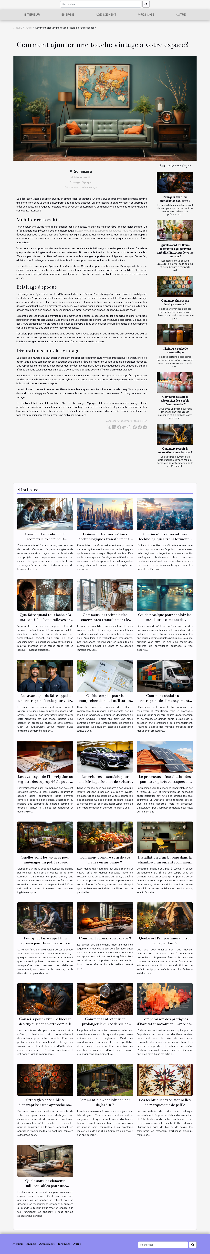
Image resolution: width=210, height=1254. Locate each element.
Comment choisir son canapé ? (105, 938)
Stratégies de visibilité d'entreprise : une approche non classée (45, 1105)
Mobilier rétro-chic (80, 177)
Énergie (67, 15)
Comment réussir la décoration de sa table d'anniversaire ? (175, 400)
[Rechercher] (100, 4)
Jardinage (146, 15)
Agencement (106, 15)
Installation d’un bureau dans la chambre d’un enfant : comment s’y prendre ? (165, 862)
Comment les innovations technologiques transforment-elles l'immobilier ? (105, 539)
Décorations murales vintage (80, 187)
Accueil (17, 28)
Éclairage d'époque (81, 182)
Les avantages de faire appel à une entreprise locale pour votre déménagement (45, 700)
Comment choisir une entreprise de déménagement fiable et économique (164, 700)
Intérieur (32, 15)
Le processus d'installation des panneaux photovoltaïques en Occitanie (165, 781)
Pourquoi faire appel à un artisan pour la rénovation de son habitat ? (45, 943)
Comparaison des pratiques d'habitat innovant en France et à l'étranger (165, 1024)
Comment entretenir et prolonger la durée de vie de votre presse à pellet (105, 1024)
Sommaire (83, 171)
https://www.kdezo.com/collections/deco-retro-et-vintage (108, 231)
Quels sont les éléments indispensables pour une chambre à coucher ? (45, 1186)
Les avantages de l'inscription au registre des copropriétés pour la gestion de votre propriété (45, 781)
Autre (181, 15)
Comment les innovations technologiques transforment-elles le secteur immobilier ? (165, 539)
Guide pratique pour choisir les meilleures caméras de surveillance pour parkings (164, 620)
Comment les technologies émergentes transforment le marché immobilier (105, 620)
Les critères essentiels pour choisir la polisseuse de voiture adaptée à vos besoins (105, 781)
